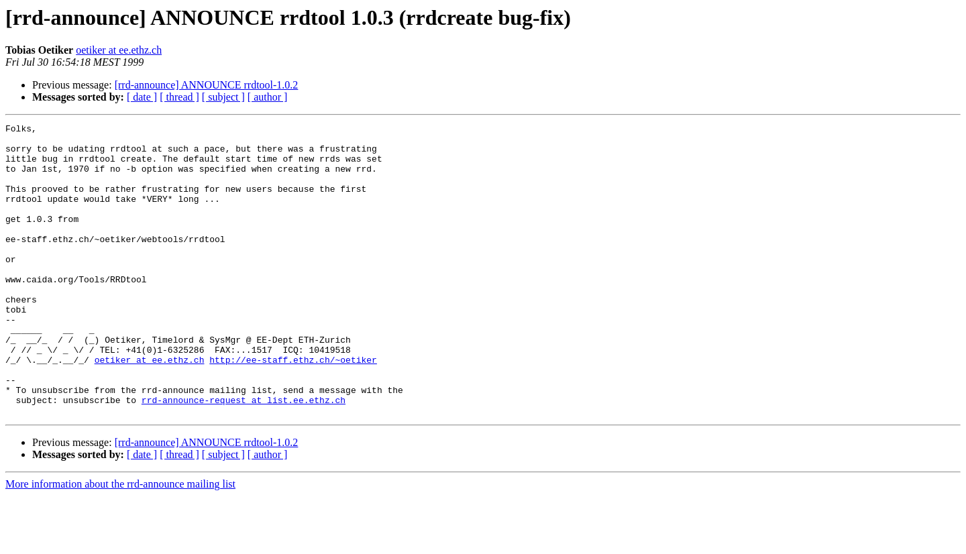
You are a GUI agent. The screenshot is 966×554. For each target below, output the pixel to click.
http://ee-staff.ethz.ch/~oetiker (293, 408)
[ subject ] (223, 97)
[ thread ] (179, 97)
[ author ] (268, 97)
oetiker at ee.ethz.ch (119, 50)
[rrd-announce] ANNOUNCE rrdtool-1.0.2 (207, 85)
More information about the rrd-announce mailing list (120, 542)
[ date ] (142, 97)
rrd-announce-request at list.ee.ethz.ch (243, 456)
